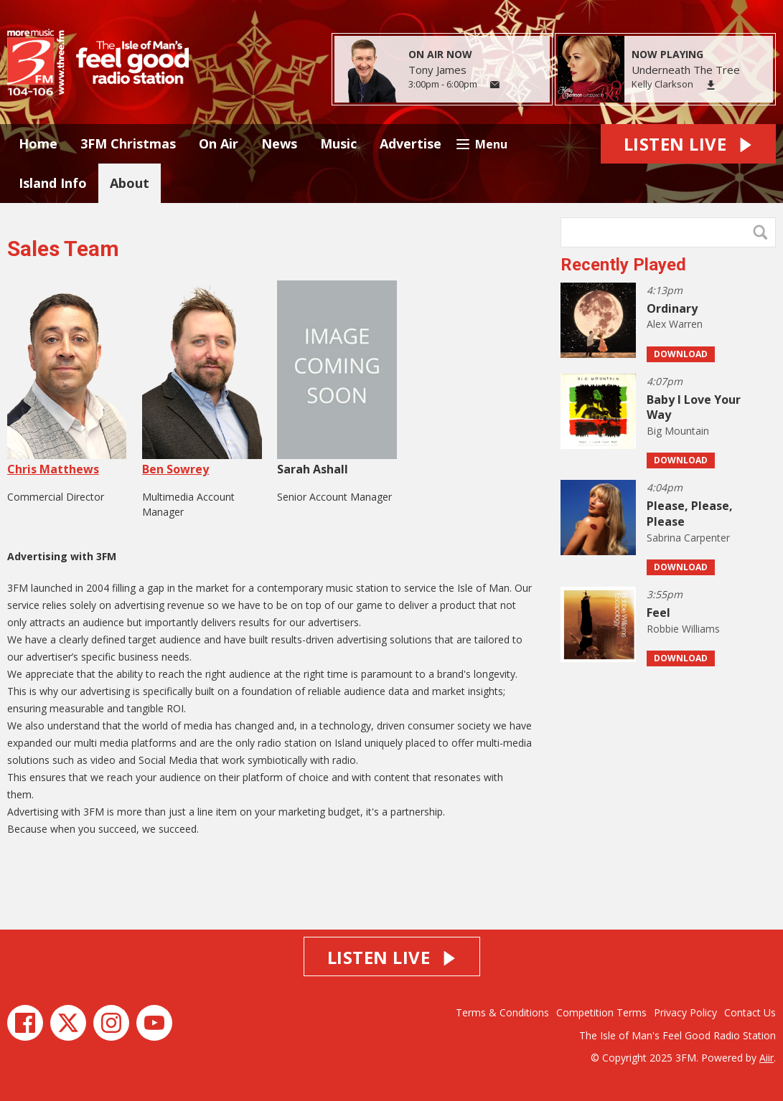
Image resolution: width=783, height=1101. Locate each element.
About (129, 183)
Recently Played (623, 265)
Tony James (437, 69)
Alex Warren (675, 324)
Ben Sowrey (201, 378)
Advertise (410, 143)
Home (38, 143)
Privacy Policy (685, 1012)
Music (338, 143)
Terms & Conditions (502, 1012)
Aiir (766, 1057)
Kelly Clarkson (662, 83)
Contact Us (750, 1012)
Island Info (53, 183)
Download (681, 354)
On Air (218, 143)
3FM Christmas (128, 143)
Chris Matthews (66, 378)
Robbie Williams (683, 628)
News (279, 143)
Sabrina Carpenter (688, 537)
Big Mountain (678, 431)
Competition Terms (601, 1012)
